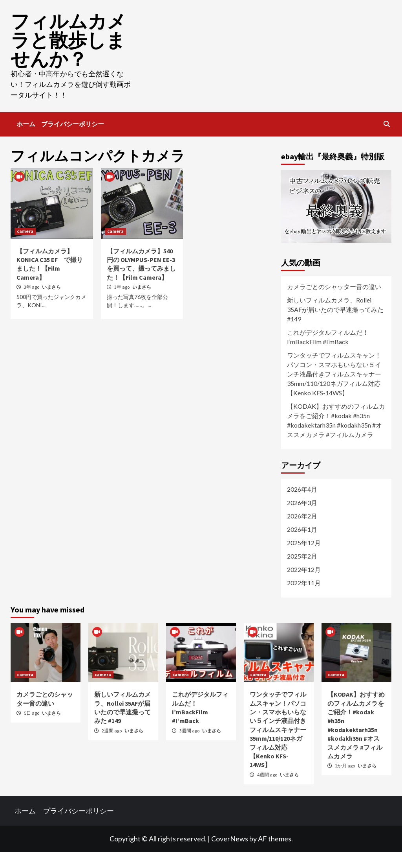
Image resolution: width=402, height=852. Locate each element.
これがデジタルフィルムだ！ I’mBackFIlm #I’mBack (328, 336)
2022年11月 (304, 582)
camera (25, 231)
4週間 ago (267, 775)
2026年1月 (302, 529)
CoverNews (229, 838)
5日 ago (32, 713)
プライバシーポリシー (72, 124)
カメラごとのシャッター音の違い (334, 286)
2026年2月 (302, 516)
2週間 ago (112, 731)
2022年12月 (304, 569)
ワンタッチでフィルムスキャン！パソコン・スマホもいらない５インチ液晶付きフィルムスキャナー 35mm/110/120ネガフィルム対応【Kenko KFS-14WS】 (336, 373)
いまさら (51, 287)
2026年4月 (302, 489)
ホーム (25, 124)
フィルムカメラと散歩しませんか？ (68, 40)
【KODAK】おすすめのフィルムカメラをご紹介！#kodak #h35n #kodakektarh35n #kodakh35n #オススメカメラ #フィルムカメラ (336, 420)
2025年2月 (302, 556)
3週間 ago (189, 731)
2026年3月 (302, 502)
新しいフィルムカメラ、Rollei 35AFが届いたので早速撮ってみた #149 (335, 309)
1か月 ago (345, 766)
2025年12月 (304, 542)
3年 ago (32, 287)
